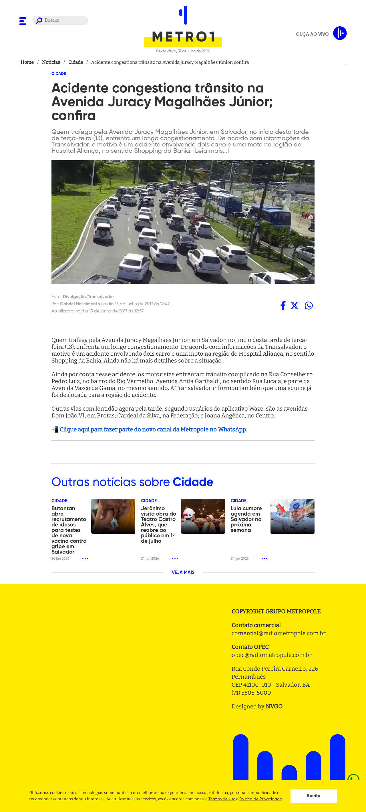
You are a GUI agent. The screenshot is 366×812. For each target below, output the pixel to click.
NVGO (274, 706)
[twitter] (294, 305)
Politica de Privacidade (260, 799)
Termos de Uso (221, 799)
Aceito (314, 796)
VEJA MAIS (183, 573)
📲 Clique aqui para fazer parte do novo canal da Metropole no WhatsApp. (149, 429)
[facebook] (283, 305)
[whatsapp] (309, 305)
